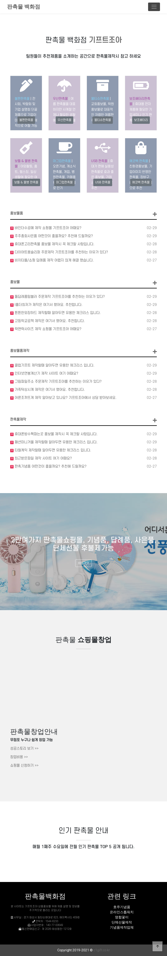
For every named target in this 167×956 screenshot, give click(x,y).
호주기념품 (121, 907)
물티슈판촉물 (100, 99)
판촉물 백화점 (23, 7)
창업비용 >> (19, 757)
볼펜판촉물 (22, 99)
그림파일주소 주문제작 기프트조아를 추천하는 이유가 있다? (58, 382)
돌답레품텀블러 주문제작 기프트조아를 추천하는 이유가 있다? (59, 297)
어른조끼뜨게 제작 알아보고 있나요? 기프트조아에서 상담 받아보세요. (65, 398)
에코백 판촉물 (138, 161)
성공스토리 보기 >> (24, 749)
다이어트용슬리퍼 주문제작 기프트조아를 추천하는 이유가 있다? (61, 252)
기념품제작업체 (122, 927)
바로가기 (83, 563)
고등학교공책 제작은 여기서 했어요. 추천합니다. (49, 321)
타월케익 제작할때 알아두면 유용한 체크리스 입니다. (52, 450)
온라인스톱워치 (122, 912)
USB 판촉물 (99, 161)
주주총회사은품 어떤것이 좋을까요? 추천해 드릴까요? (53, 236)
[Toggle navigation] (154, 7)
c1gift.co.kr (101, 950)
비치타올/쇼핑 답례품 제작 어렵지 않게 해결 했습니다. (54, 260)
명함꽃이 (122, 917)
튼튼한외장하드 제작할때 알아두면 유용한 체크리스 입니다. (57, 313)
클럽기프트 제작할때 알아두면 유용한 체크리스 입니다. (54, 365)
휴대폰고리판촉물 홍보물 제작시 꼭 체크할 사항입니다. (54, 244)
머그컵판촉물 (62, 161)
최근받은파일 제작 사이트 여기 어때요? (43, 458)
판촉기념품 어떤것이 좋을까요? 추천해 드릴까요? (50, 466)
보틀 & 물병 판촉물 (26, 182)
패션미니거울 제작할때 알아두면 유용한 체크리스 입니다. (56, 442)
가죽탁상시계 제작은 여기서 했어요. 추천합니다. (49, 390)
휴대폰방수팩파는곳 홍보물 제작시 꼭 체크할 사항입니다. (56, 434)
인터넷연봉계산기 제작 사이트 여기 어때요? (46, 373)
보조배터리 (141, 120)
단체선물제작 (122, 922)
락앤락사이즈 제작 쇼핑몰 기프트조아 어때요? (47, 329)
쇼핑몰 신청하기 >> (24, 766)
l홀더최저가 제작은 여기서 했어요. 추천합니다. (48, 305)
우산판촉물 (60, 99)
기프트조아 (105, 40)
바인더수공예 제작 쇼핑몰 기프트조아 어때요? (47, 228)
